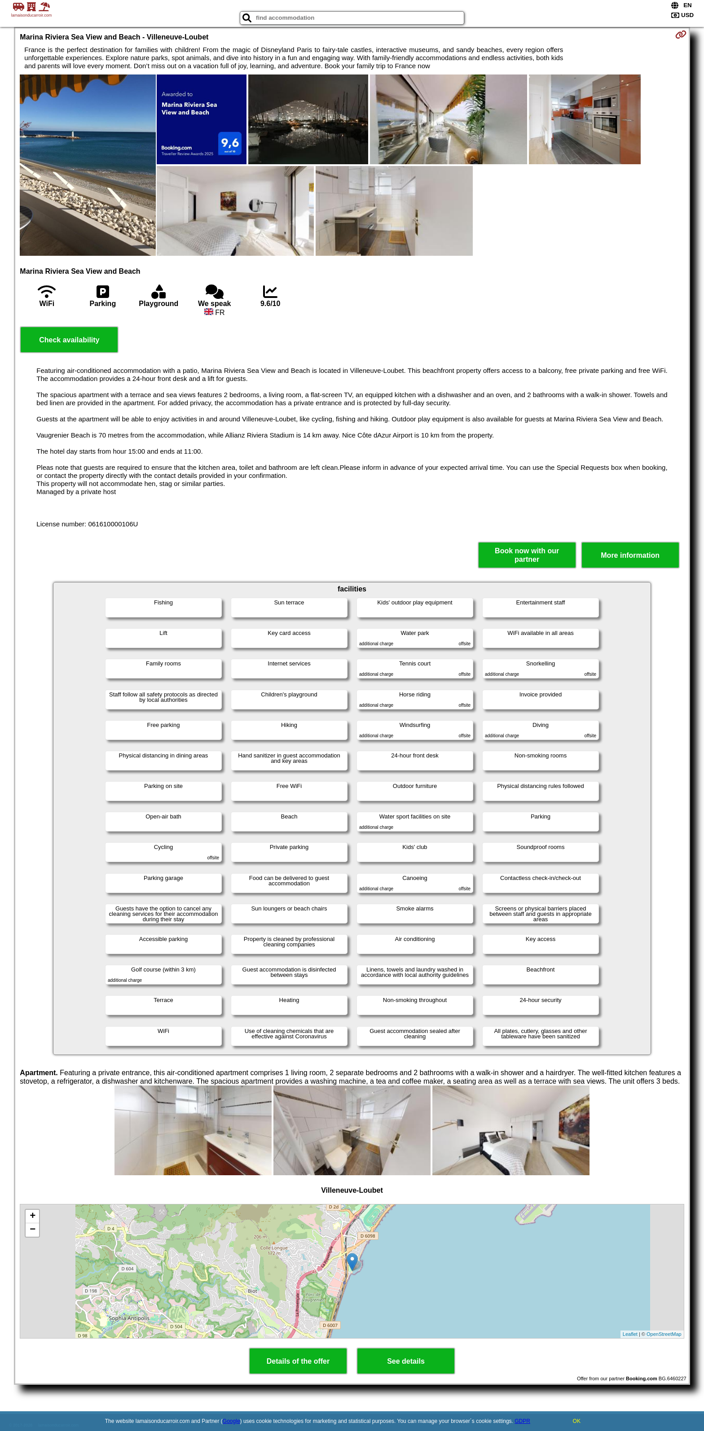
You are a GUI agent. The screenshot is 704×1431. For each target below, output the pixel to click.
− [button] (32, 1230)
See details (406, 1361)
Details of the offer (298, 1361)
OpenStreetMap (664, 1334)
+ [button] (32, 1216)
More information (630, 555)
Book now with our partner (527, 555)
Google (231, 1421)
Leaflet (630, 1334)
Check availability (69, 340)
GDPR (522, 1421)
